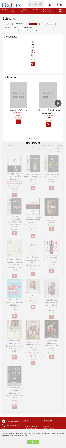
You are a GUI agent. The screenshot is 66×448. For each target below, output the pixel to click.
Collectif (32, 54)
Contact (46, 426)
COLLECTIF (18, 114)
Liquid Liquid (48, 117)
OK (33, 442)
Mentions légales (49, 428)
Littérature (4, 9)
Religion (35, 9)
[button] (59, 111)
